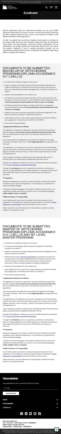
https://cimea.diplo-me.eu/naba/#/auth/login (21, 165)
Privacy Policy (7, 426)
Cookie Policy (17, 426)
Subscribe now (11, 393)
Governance (27, 426)
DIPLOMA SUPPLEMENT (28, 257)
